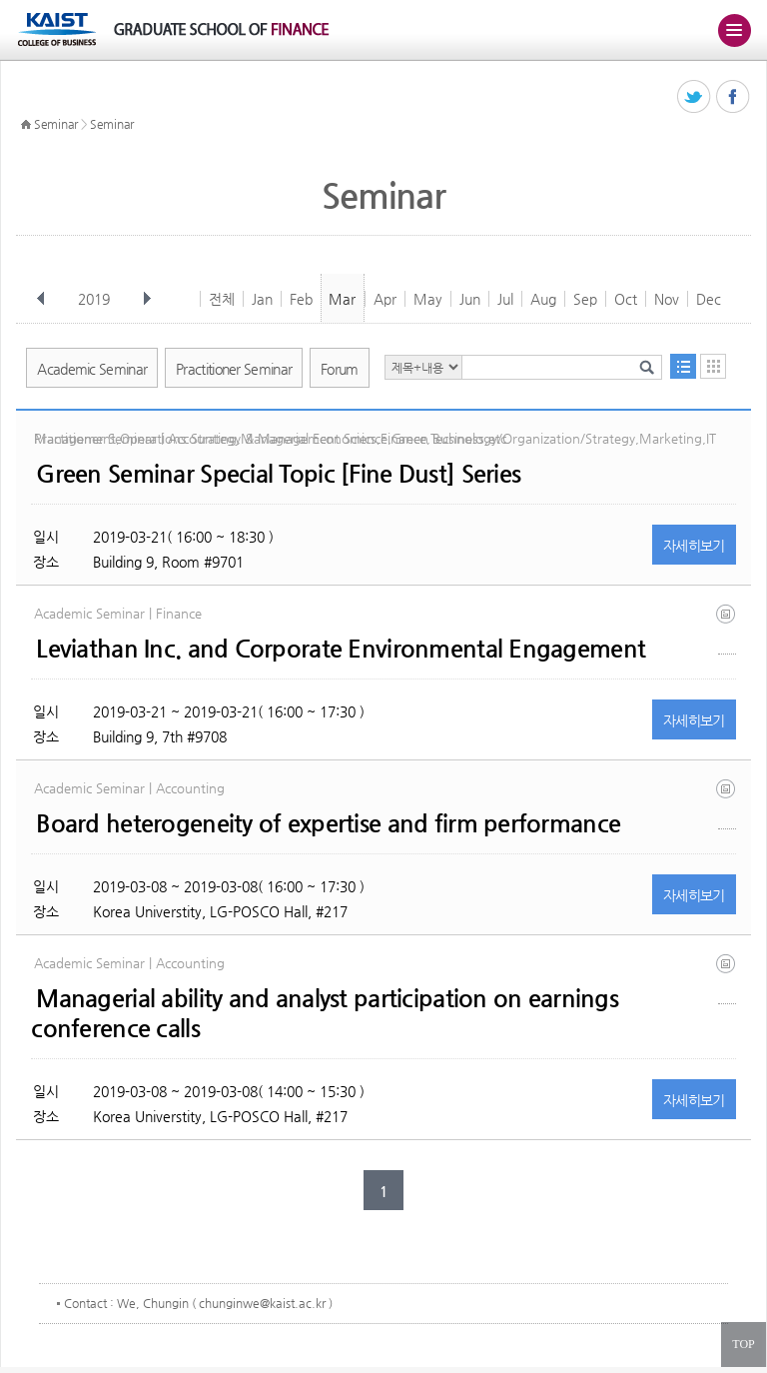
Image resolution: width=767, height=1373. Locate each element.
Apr (385, 299)
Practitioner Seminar (234, 369)
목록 (683, 366)
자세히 (694, 546)
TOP (743, 1344)
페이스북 (733, 97)
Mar (342, 299)
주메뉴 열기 (734, 30)
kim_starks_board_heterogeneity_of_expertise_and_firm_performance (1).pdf (727, 803)
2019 (96, 299)
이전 (41, 299)
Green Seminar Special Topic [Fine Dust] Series (278, 474)
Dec (708, 299)
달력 (713, 366)
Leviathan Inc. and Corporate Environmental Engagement (340, 649)
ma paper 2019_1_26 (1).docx (727, 978)
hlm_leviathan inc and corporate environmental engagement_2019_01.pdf (727, 629)
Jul (505, 299)
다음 (147, 299)
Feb (301, 299)
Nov (666, 299)
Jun (469, 299)
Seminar (56, 124)
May (427, 299)
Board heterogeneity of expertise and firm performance (328, 823)
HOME (26, 125)
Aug (543, 299)
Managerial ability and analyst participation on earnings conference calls (324, 1013)
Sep (585, 299)
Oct (625, 299)
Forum (340, 369)
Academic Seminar (92, 369)
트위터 (694, 97)
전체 (222, 299)
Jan (262, 299)
